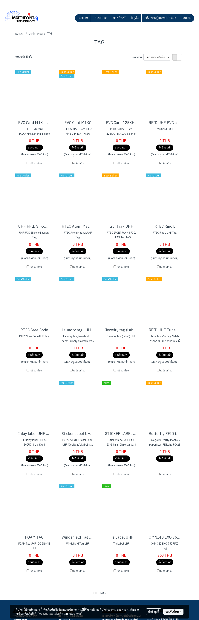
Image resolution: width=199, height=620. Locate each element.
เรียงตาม (137, 57)
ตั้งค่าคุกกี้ (153, 611)
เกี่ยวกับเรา (100, 18)
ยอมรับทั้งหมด (173, 611)
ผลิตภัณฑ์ (119, 18)
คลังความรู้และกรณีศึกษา (160, 18)
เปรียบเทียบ (36, 163)
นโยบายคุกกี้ (75, 613)
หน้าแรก (83, 18)
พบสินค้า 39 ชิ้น (23, 57)
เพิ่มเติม (187, 18)
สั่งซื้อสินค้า (34, 147)
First (96, 593)
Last (103, 593)
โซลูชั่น (135, 18)
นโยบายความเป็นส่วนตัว (50, 613)
